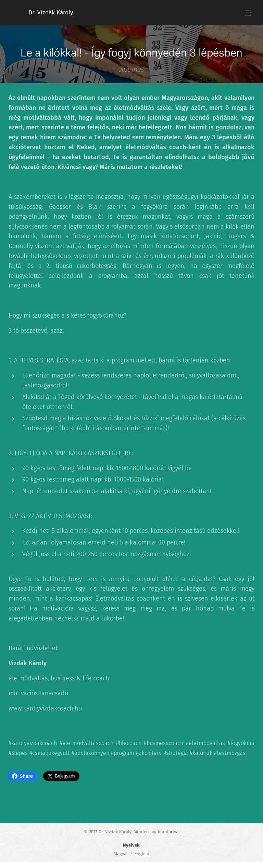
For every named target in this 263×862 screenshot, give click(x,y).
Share (22, 776)
